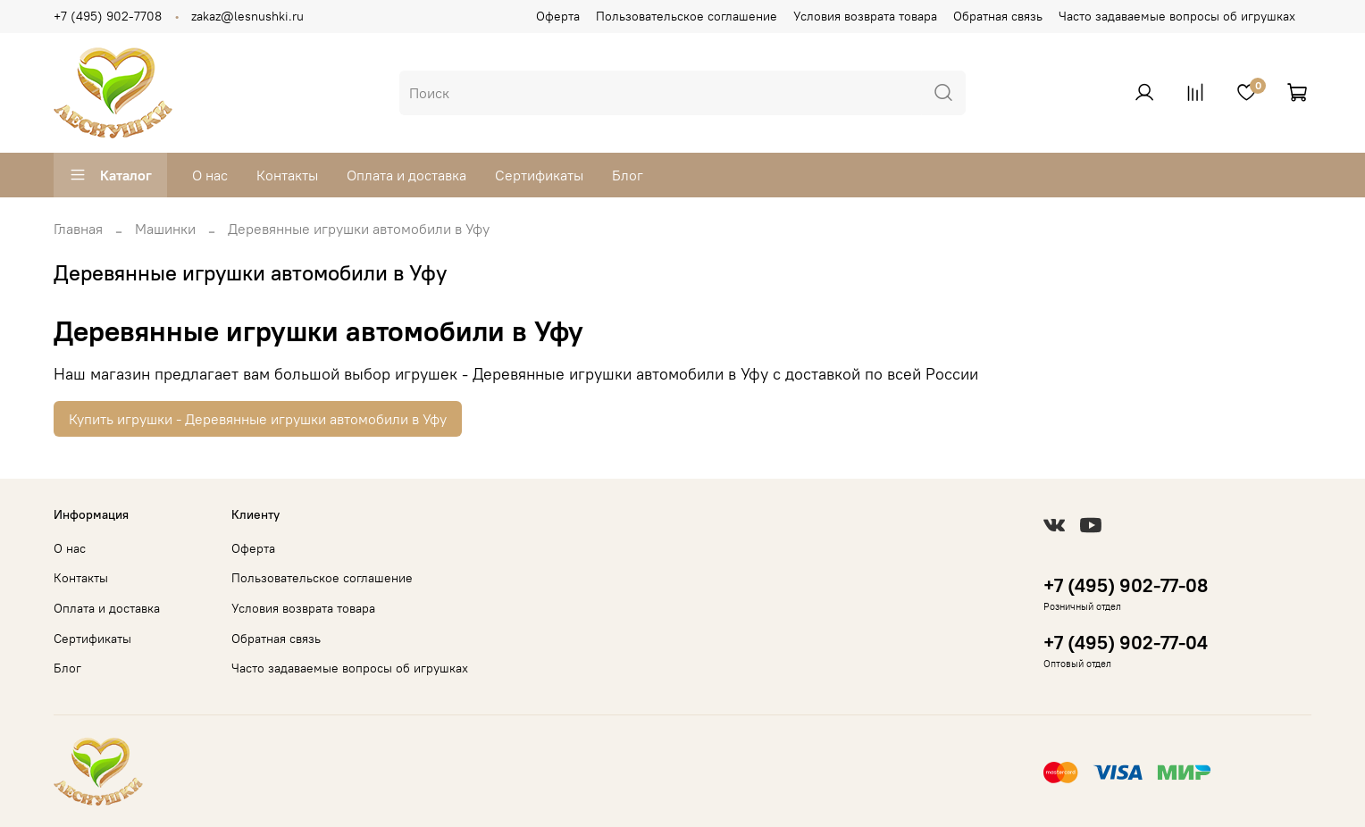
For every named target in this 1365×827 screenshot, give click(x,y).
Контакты (287, 175)
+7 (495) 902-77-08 (1125, 585)
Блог (627, 175)
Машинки (165, 229)
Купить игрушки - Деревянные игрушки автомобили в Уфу (258, 419)
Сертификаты (539, 175)
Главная (78, 229)
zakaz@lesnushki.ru (247, 16)
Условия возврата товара (865, 16)
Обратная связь (998, 16)
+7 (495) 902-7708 (108, 16)
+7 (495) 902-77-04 (1125, 643)
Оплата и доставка (406, 175)
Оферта (558, 16)
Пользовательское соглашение (686, 16)
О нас (210, 175)
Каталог (110, 175)
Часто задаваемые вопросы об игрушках (1177, 16)
